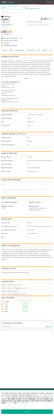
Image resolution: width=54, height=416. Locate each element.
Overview (4, 50)
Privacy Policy (40, 395)
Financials (44, 50)
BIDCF (6, 311)
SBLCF (6, 304)
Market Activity (4, 12)
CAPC (13, 12)
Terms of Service (22, 403)
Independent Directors (10, 45)
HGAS (6, 309)
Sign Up (48, 327)
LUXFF (6, 306)
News (38, 50)
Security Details (30, 50)
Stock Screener (33, 8)
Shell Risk (6, 43)
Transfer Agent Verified (10, 40)
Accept (27, 411)
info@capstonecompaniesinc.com (10, 102)
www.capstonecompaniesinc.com (10, 98)
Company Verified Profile (13, 38)
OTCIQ (48, 2)
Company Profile (19, 50)
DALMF (6, 301)
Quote (11, 50)
